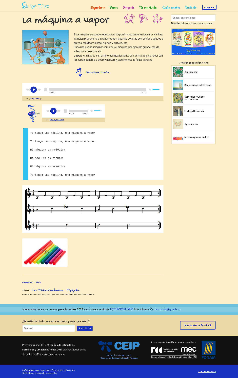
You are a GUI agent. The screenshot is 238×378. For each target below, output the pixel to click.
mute (150, 89)
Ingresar (209, 7)
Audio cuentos (171, 7)
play (33, 89)
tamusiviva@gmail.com (168, 309)
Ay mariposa (191, 124)
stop (45, 89)
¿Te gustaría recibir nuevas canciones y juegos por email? (56, 321)
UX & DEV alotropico (207, 372)
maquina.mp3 (36, 98)
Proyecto (128, 7)
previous (28, 89)
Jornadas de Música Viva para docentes (43, 354)
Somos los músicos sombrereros (194, 98)
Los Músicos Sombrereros (47, 290)
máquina (27, 282)
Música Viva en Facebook (198, 325)
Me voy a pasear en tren (196, 137)
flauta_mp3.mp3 (57, 120)
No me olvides (148, 7)
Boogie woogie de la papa (197, 85)
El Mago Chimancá (194, 111)
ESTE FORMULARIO (121, 309)
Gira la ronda (191, 72)
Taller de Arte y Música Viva (63, 370)
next (39, 89)
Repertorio (98, 7)
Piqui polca (73, 290)
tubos (37, 282)
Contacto (191, 7)
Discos (114, 7)
